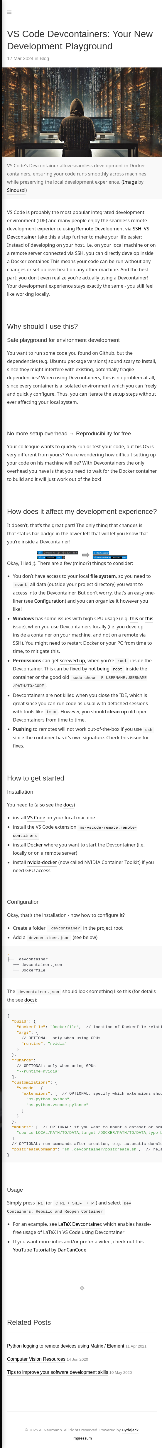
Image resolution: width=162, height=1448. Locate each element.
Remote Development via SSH (108, 228)
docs (68, 803)
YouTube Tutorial (31, 1247)
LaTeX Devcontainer (79, 1221)
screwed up (72, 660)
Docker (35, 842)
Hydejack (130, 1426)
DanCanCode (72, 1247)
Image (130, 182)
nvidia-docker (42, 860)
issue (135, 736)
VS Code (36, 816)
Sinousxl (16, 190)
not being (106, 668)
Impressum (82, 1435)
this (134, 618)
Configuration (49, 600)
